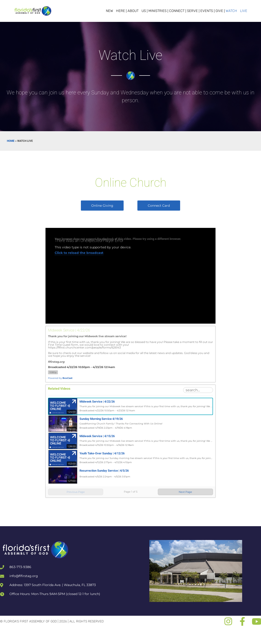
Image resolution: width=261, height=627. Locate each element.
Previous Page (76, 491)
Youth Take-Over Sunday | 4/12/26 (102, 453)
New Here (115, 11)
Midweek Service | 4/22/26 (97, 401)
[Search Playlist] (198, 390)
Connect (176, 11)
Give (219, 11)
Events (206, 11)
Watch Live (236, 11)
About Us (137, 11)
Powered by (60, 378)
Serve (192, 11)
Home (10, 141)
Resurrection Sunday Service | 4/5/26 (104, 470)
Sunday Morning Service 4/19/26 (101, 419)
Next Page (185, 491)
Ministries (157, 11)
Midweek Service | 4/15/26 (97, 436)
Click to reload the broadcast (79, 253)
